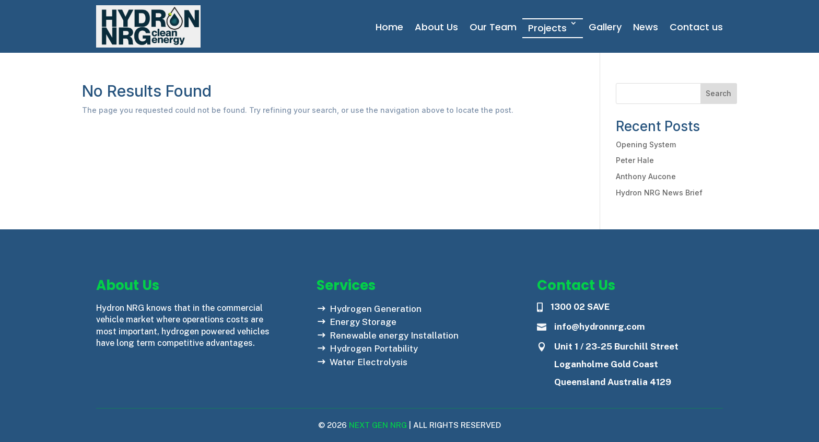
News (645, 26)
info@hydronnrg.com (599, 326)
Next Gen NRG (377, 425)
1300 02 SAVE (580, 306)
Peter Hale (635, 160)
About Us (436, 26)
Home (389, 26)
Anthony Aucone (646, 176)
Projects (547, 27)
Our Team (493, 26)
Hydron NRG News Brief (659, 192)
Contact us (696, 26)
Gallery (605, 26)
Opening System (646, 144)
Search (718, 93)
